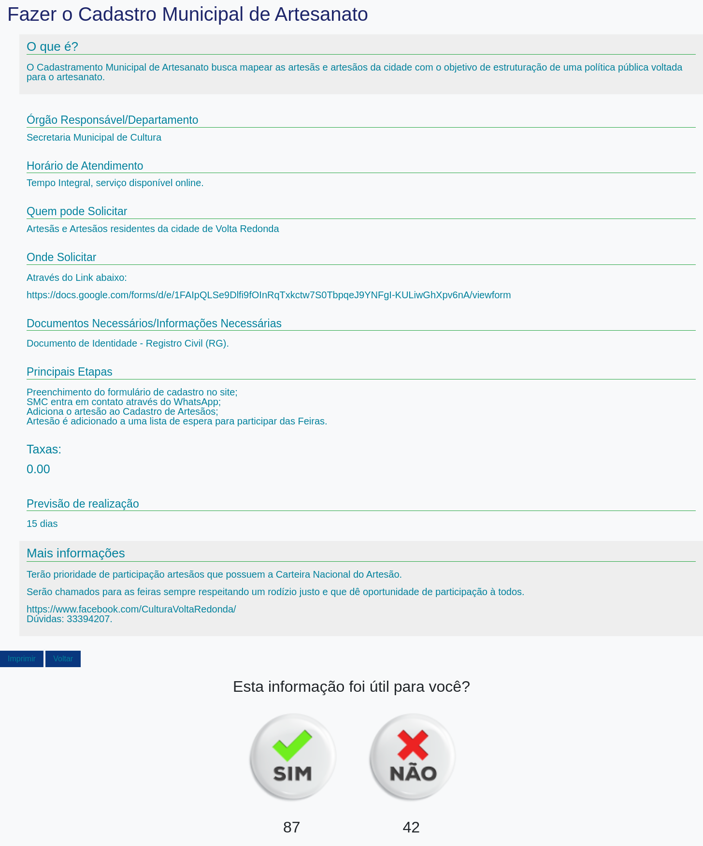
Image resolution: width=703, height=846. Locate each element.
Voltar (63, 659)
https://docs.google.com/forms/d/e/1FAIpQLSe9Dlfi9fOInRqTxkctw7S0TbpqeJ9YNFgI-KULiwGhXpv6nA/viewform (269, 295)
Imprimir (22, 659)
